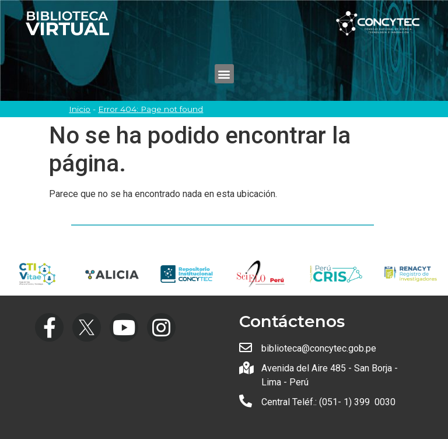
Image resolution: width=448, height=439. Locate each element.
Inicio (79, 109)
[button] (224, 73)
